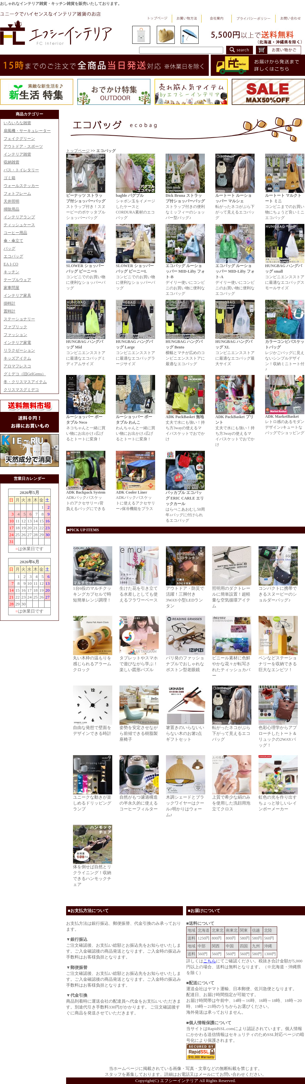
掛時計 (9, 303)
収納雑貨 (11, 162)
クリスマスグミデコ (21, 389)
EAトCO (11, 264)
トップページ (78, 150)
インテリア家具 (17, 295)
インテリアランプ (19, 217)
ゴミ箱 (9, 178)
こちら (209, 960)
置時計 (9, 311)
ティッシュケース (19, 225)
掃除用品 (11, 209)
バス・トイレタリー (21, 170)
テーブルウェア (17, 280)
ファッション (15, 334)
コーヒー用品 (15, 232)
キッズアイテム (17, 358)
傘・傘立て (13, 240)
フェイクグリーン (19, 138)
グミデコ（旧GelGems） (25, 374)
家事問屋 (11, 287)
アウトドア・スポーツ (23, 146)
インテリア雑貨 (17, 154)
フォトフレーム (17, 193)
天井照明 (11, 201)
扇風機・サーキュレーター (27, 130)
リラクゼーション (19, 350)
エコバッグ (13, 256)
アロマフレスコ (17, 366)
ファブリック (15, 327)
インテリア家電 (17, 342)
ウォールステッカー (21, 185)
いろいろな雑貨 (17, 123)
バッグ (9, 248)
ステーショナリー (19, 319)
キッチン (11, 272)
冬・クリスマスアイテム (25, 382)
